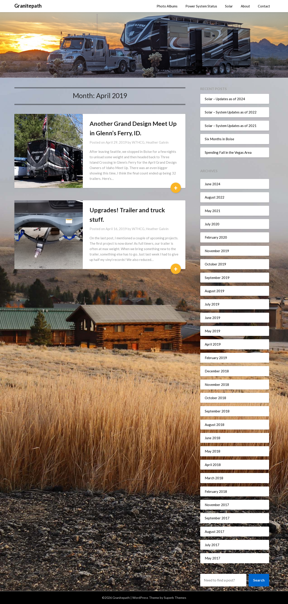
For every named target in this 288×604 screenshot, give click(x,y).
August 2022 (214, 197)
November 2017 (217, 505)
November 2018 (217, 384)
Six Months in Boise (219, 139)
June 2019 (212, 318)
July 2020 (212, 224)
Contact (264, 6)
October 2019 (215, 264)
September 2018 (217, 411)
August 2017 (214, 531)
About (245, 6)
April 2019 (213, 344)
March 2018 (214, 478)
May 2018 (212, 451)
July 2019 (212, 304)
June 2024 (212, 184)
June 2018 (212, 438)
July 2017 (212, 545)
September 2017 (217, 518)
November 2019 (217, 251)
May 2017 (212, 558)
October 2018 (215, 398)
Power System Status (201, 6)
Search (259, 580)
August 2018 (214, 425)
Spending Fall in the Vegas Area (228, 152)
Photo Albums (167, 6)
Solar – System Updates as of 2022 (230, 112)
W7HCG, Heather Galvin (150, 142)
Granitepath (28, 6)
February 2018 (216, 491)
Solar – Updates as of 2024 (225, 99)
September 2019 (217, 278)
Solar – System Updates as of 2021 (230, 126)
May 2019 (212, 331)
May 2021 (212, 211)
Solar (229, 6)
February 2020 (216, 237)
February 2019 (216, 358)
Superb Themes (175, 597)
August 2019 (214, 291)
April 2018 (213, 465)
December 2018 (217, 371)
